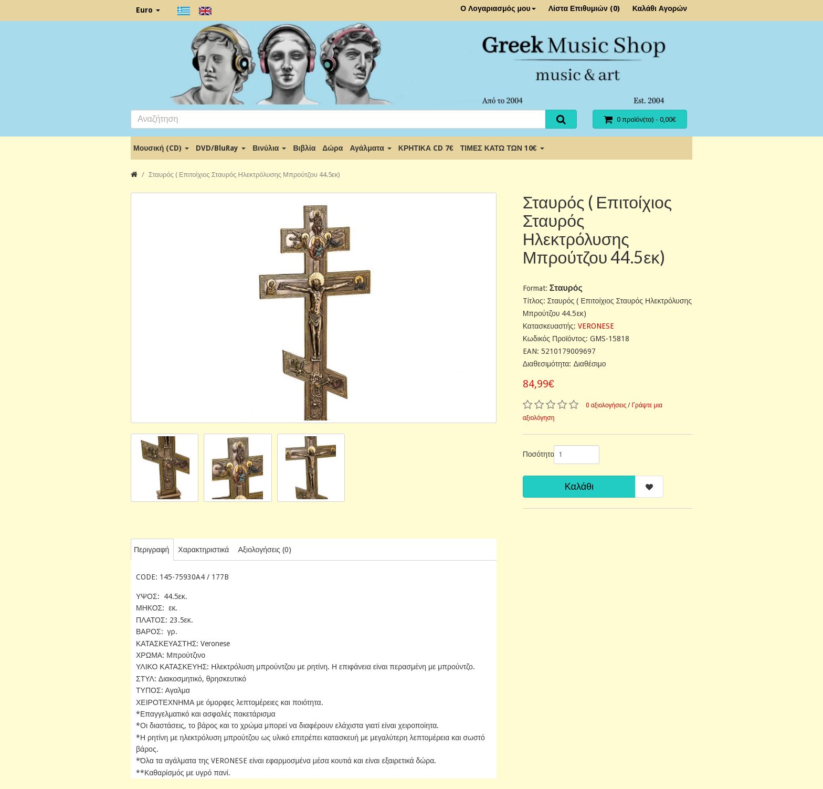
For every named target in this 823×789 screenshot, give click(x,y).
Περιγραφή (151, 549)
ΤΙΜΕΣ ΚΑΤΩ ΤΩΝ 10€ (502, 148)
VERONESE (596, 326)
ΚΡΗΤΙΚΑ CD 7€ (425, 148)
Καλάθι (579, 486)
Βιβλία (304, 148)
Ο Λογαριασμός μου (498, 8)
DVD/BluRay (221, 148)
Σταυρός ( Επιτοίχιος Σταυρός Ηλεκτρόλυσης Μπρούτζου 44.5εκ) (244, 174)
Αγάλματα (370, 148)
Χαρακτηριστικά (203, 549)
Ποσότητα (534, 454)
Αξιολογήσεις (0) (264, 549)
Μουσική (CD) (161, 148)
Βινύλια (269, 148)
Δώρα (332, 148)
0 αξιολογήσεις (606, 405)
